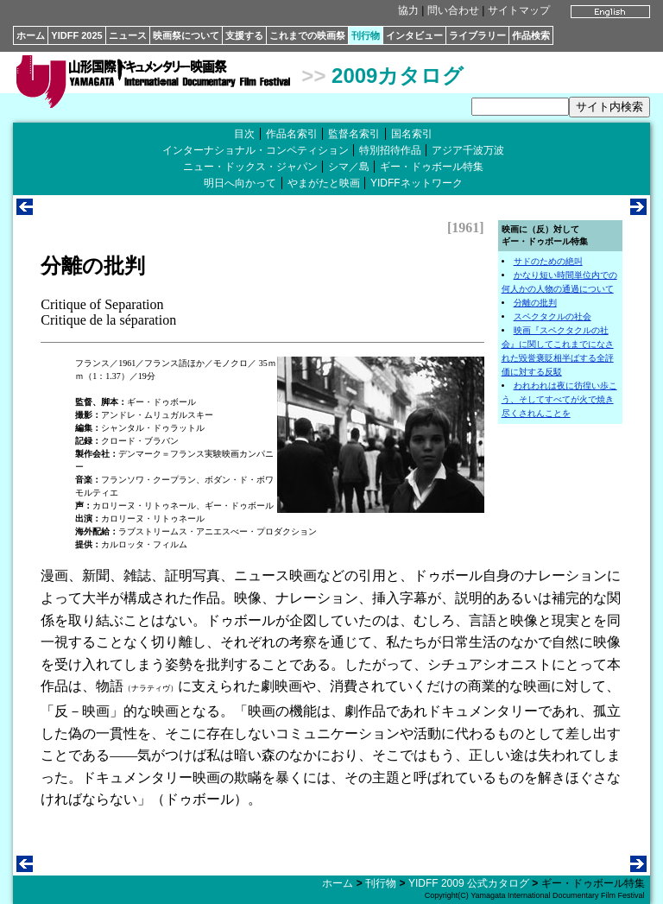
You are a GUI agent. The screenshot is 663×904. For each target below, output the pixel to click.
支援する (244, 35)
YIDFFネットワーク (416, 183)
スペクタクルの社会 (552, 316)
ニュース (128, 35)
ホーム (30, 35)
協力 (408, 10)
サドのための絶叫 (548, 261)
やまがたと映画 (323, 183)
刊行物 (365, 35)
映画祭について (186, 35)
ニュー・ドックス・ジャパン (250, 167)
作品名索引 (292, 134)
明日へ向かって (240, 183)
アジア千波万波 (468, 150)
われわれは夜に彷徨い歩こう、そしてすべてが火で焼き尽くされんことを (559, 399)
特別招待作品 (390, 150)
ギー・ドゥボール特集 (431, 167)
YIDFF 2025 (76, 35)
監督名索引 (354, 134)
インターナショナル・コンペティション (255, 150)
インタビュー (414, 35)
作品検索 (531, 35)
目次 (244, 134)
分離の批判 (535, 302)
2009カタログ (398, 75)
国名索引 (412, 134)
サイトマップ (519, 10)
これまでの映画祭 (307, 35)
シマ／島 (348, 167)
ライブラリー (477, 35)
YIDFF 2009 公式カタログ (468, 883)
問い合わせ (453, 10)
